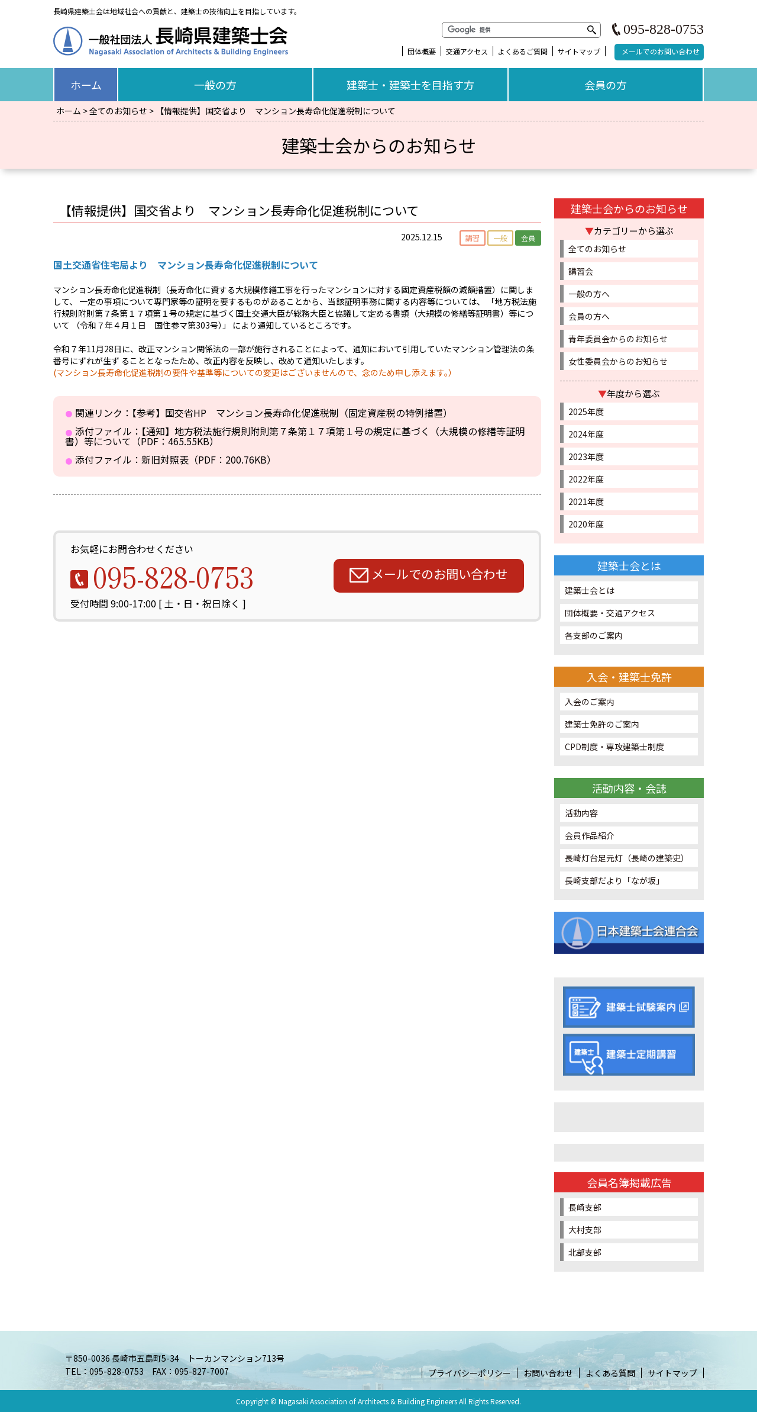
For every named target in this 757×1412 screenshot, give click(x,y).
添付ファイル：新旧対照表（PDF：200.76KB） (175, 460)
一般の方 (215, 84)
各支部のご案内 (594, 635)
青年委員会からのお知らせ (618, 339)
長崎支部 (585, 1207)
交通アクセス (467, 51)
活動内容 (581, 813)
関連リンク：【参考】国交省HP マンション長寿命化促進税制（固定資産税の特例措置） (263, 413)
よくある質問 (610, 1373)
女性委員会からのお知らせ (618, 361)
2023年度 (586, 456)
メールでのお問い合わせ (661, 51)
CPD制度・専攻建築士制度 (614, 746)
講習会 (580, 271)
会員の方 (605, 84)
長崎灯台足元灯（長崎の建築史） (627, 858)
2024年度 (586, 434)
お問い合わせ (548, 1373)
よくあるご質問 (523, 51)
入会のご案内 (589, 701)
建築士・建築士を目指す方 (410, 84)
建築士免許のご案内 (602, 724)
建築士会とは (589, 590)
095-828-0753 (663, 29)
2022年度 (586, 479)
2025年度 (586, 411)
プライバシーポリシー (469, 1373)
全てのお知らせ (118, 111)
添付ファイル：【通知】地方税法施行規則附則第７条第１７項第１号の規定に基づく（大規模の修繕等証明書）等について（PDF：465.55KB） (295, 436)
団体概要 (421, 51)
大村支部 (585, 1230)
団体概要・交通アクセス (610, 613)
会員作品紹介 (589, 835)
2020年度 (586, 524)
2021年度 (586, 501)
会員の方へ (589, 316)
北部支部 (585, 1252)
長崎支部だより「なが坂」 (614, 880)
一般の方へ (589, 294)
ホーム (86, 84)
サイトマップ (579, 51)
